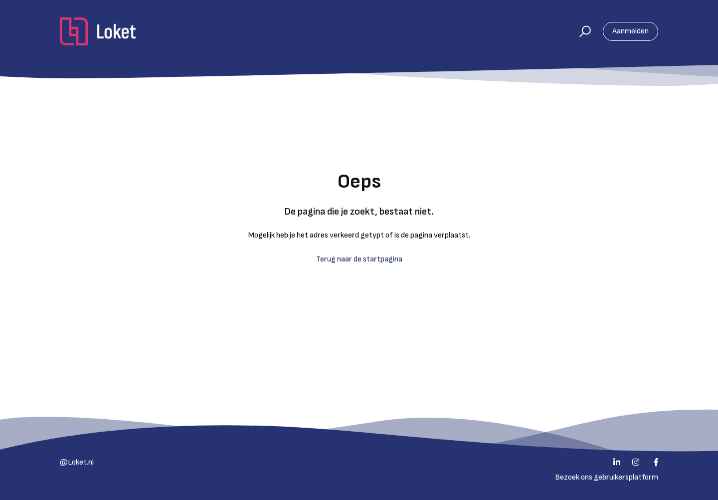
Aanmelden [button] (630, 31)
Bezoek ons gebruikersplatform (606, 477)
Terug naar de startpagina (359, 259)
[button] (580, 31)
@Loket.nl (77, 462)
